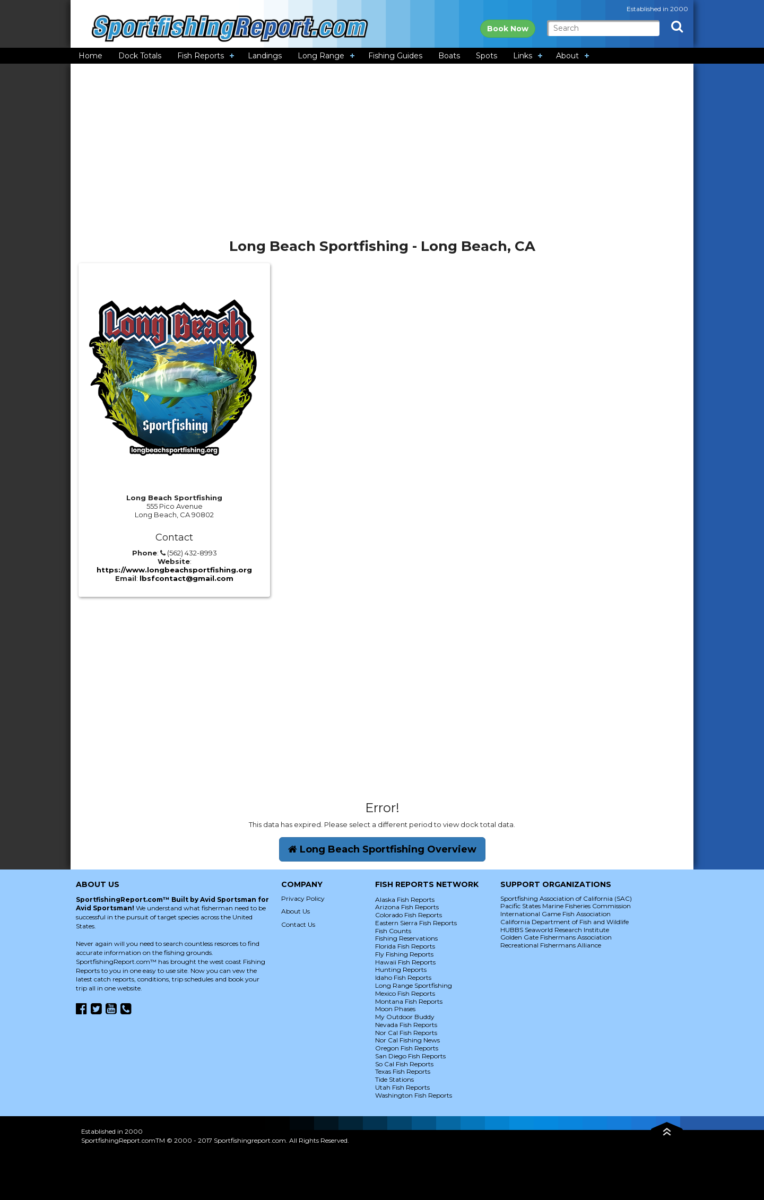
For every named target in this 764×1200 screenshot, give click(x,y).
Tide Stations (394, 1079)
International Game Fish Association (555, 914)
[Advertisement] (382, 155)
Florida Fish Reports (405, 946)
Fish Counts (393, 931)
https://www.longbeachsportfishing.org (174, 570)
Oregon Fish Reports (406, 1048)
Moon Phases (395, 1009)
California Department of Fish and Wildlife (564, 922)
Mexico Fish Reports (405, 993)
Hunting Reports (401, 969)
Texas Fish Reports (402, 1071)
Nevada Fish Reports (406, 1025)
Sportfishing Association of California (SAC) (566, 898)
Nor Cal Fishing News (407, 1040)
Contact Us (298, 924)
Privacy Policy (303, 898)
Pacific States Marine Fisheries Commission (565, 906)
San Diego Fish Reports (410, 1056)
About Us (295, 911)
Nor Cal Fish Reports (406, 1033)
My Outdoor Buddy (405, 1017)
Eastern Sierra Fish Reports (416, 923)
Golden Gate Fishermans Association (556, 937)
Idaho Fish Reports (403, 977)
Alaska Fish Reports (405, 899)
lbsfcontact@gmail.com (186, 578)
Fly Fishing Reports (404, 954)
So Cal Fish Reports (404, 1064)
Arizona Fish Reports (407, 907)
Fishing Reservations (406, 938)
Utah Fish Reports (402, 1087)
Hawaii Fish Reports (405, 962)
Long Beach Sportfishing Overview (382, 849)
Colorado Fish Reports (408, 915)
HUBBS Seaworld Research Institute (554, 930)
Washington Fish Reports (413, 1095)
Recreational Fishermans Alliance (550, 945)
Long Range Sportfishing (413, 985)
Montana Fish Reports (408, 1001)
